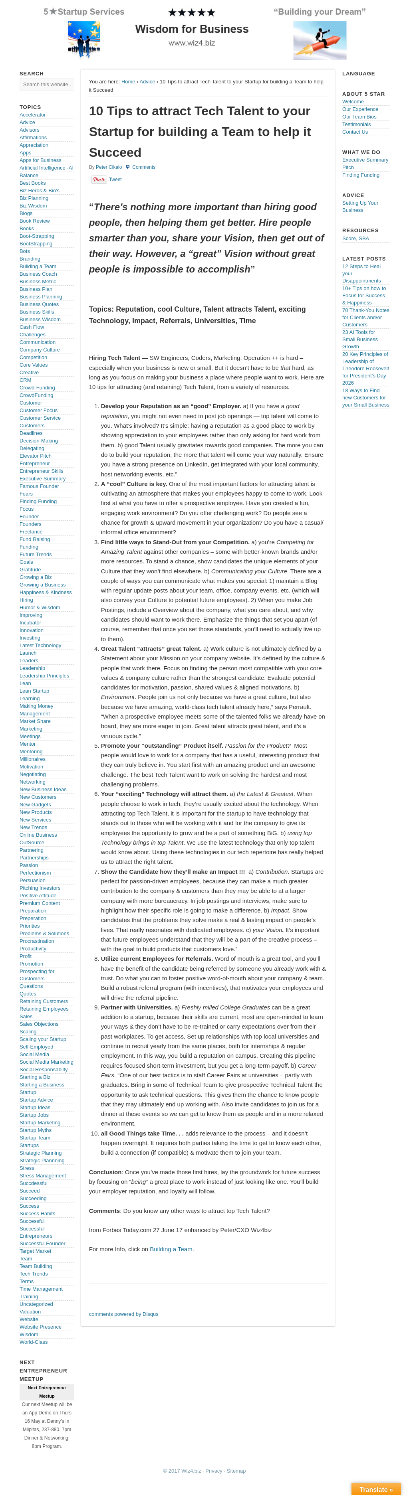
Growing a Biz (36, 577)
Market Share (35, 721)
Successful (32, 1221)
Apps (26, 153)
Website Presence (41, 1327)
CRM (26, 380)
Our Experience (360, 109)
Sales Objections (39, 1024)
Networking (33, 782)
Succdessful (34, 1183)
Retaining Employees (44, 1009)
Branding (30, 259)
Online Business (38, 835)
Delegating (32, 448)
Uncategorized (36, 1304)
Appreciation (34, 145)
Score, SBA (355, 238)
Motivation (31, 767)
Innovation (32, 630)
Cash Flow (32, 327)
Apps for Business (41, 160)
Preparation (33, 911)
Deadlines (31, 433)
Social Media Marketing (46, 1062)
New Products (36, 812)
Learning (30, 698)
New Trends (33, 827)
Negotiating (33, 774)
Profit (26, 956)
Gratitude (30, 570)
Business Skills (37, 312)
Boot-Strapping (37, 236)
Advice (147, 82)
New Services (35, 820)
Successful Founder (43, 1243)
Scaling (28, 1032)
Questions (31, 986)
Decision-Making (39, 441)
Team (26, 1259)
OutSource (32, 842)
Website (29, 1319)
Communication (38, 342)
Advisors (30, 130)
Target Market (35, 1251)
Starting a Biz (35, 1077)
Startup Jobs (34, 1115)
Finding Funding (38, 501)
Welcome (353, 102)
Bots (25, 251)
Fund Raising (35, 539)
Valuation (30, 1312)
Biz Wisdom (33, 206)
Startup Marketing (40, 1123)
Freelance (31, 532)
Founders (31, 524)
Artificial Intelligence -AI (46, 168)
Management (35, 714)
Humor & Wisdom (40, 607)
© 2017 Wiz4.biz (182, 1471)
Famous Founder (39, 486)
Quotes (28, 994)
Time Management (41, 1289)
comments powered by (124, 1314)
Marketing (31, 729)
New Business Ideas (43, 789)
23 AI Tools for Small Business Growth (360, 339)
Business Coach (38, 274)
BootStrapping (36, 244)
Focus (27, 509)
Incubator (30, 623)
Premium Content (40, 903)
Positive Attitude (38, 896)
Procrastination (37, 941)
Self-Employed (37, 1047)
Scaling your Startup (43, 1039)
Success (29, 1206)
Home (128, 82)
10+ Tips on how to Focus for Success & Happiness (364, 295)
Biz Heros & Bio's (40, 191)
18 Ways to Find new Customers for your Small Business (365, 397)
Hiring (26, 600)
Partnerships (34, 858)
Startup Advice (36, 1100)
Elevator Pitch (36, 456)
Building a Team (171, 1249)
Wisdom (29, 1334)
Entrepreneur (35, 463)
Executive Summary (43, 479)
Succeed (30, 1191)
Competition (33, 357)
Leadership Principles (44, 676)
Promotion (31, 964)
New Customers (38, 797)
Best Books (33, 183)
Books (27, 228)
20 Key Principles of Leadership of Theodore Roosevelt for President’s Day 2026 (365, 368)
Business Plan (36, 289)
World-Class (34, 1342)
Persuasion (33, 880)
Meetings (30, 736)
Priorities (30, 926)
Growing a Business (43, 585)
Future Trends (36, 554)
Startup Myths (36, 1130)
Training (29, 1296)
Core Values (34, 365)
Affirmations (33, 137)
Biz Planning (34, 198)
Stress (27, 1168)
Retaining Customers (44, 1001)
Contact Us (355, 132)
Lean (25, 683)
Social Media (34, 1054)
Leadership (32, 668)
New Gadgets (35, 805)
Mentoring (31, 751)
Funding (29, 547)
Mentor (28, 744)
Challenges (33, 335)
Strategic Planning (41, 1153)
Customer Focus (39, 410)
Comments (143, 167)
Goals (26, 562)
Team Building (36, 1266)
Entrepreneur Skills (42, 471)
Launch (28, 653)
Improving (31, 615)
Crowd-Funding (37, 388)
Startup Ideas (35, 1107)
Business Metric (38, 281)
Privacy (213, 1471)
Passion (29, 865)
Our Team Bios (359, 117)
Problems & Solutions (44, 933)
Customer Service (40, 418)
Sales (26, 1016)
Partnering (32, 850)
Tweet (115, 179)
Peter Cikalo (109, 167)
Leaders (29, 661)
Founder (29, 516)
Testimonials (356, 124)
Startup (28, 1092)
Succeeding (33, 1198)
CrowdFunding (37, 395)
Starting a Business (42, 1085)
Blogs (26, 213)
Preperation (33, 918)
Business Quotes (39, 304)
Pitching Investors (40, 888)
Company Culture (40, 350)
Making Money (37, 706)
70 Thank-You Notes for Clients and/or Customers (365, 317)
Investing (30, 638)
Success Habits (38, 1214)
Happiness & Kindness (46, 592)
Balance (29, 175)
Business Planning (41, 297)
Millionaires (33, 759)
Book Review (35, 221)
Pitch (348, 167)
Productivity (33, 949)
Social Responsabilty (44, 1069)
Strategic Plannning (42, 1160)
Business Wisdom (40, 319)
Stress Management (43, 1176)
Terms (27, 1281)
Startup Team (35, 1138)
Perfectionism (35, 873)
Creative (29, 372)
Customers (32, 426)
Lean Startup (34, 691)
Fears (26, 494)
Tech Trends (34, 1274)
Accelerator (33, 115)
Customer (31, 403)
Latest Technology (41, 645)
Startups (29, 1145)
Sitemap (236, 1471)
